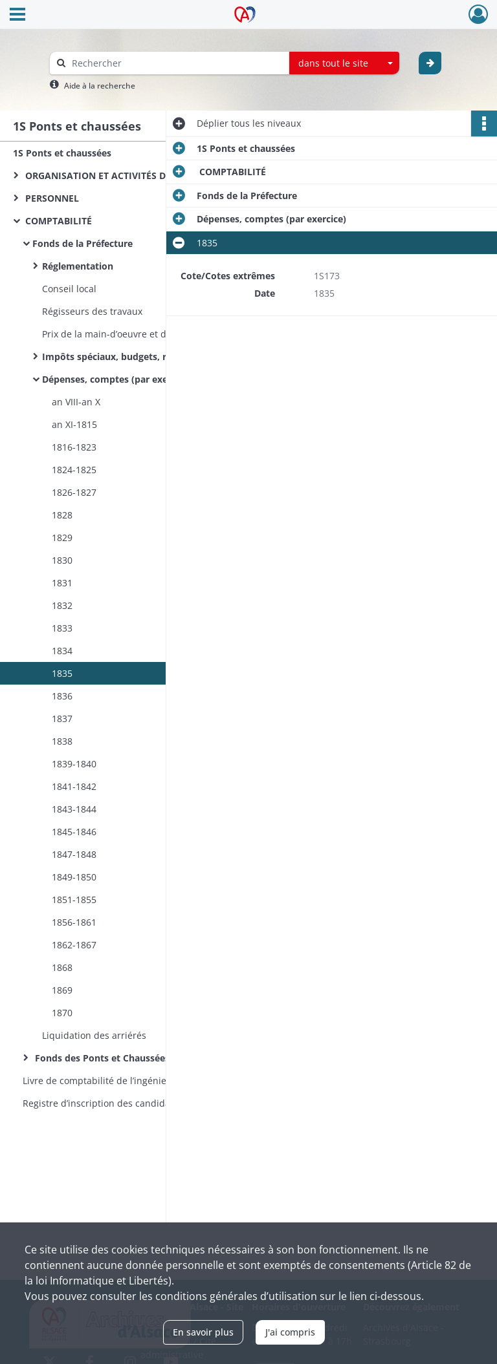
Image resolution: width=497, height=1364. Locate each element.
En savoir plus (203, 1332)
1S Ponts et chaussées (62, 153)
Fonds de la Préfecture (82, 243)
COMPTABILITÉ (57, 221)
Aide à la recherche (99, 85)
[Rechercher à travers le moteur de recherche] (176, 63)
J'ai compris (290, 1332)
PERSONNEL (51, 198)
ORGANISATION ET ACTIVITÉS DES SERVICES (121, 175)
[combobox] (344, 63)
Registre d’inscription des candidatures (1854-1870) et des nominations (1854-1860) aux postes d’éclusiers (152, 1103)
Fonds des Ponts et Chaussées (101, 1058)
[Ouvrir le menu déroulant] (17, 15)
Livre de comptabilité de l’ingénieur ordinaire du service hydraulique (152, 1080)
